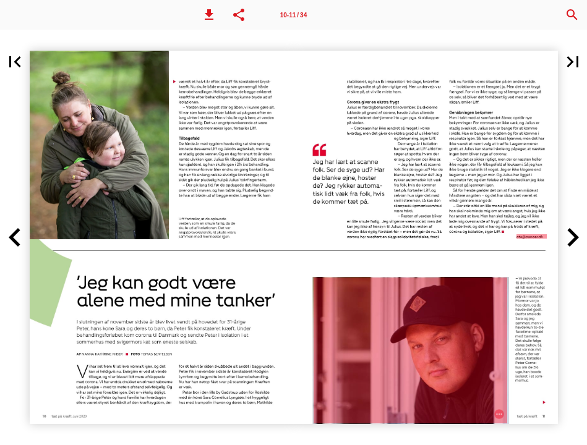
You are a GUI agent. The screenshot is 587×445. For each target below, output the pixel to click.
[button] (209, 15)
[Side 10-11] (293, 15)
